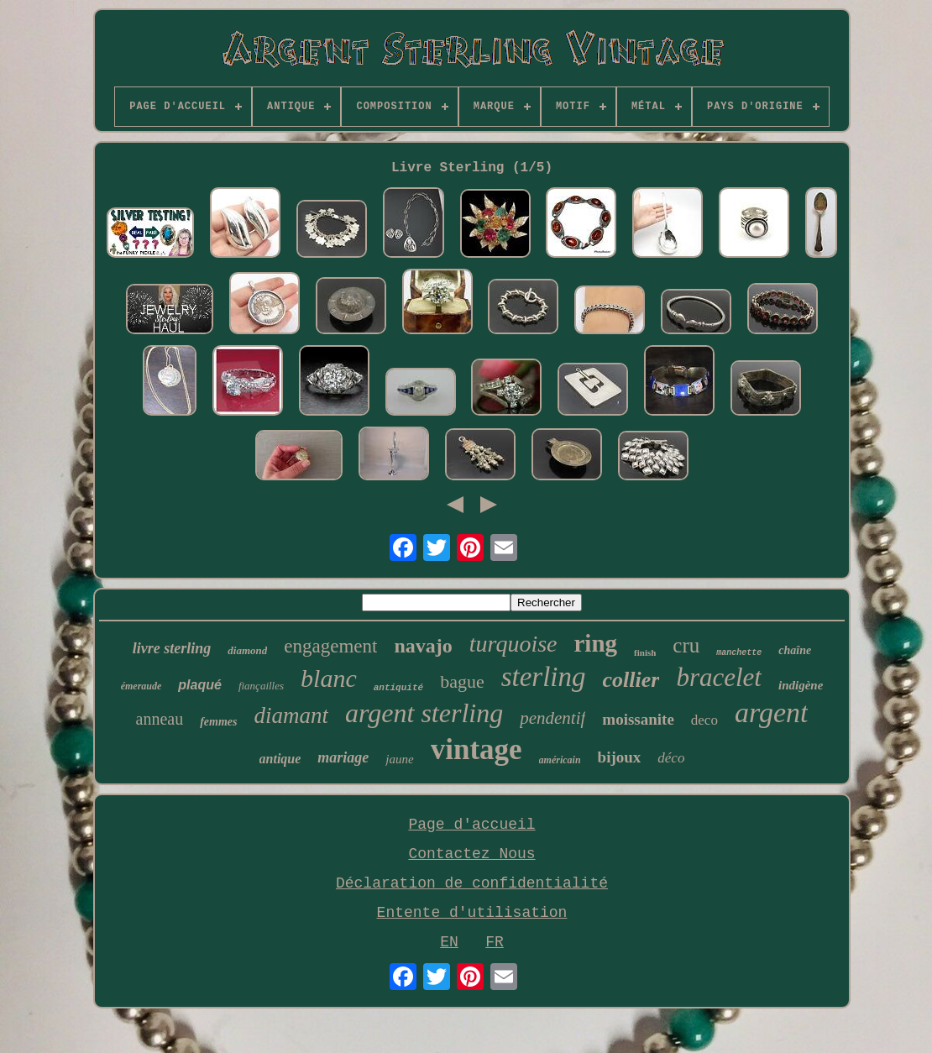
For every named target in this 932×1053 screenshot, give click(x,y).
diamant (291, 715)
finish (645, 652)
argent (772, 712)
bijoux (619, 757)
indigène (800, 685)
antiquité (398, 688)
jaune (399, 759)
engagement (330, 646)
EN (449, 942)
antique (280, 759)
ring (596, 643)
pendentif (552, 718)
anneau (160, 719)
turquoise (513, 644)
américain (560, 760)
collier (631, 680)
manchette (739, 652)
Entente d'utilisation (472, 912)
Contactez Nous (471, 854)
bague (462, 681)
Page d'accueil (471, 824)
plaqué (200, 685)
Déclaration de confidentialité (472, 883)
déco (670, 758)
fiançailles (261, 685)
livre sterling (172, 648)
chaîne (794, 650)
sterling (543, 677)
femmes (218, 721)
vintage (476, 749)
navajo (423, 646)
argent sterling (424, 713)
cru (686, 645)
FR (494, 942)
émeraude (141, 686)
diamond (247, 650)
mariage (343, 757)
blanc (329, 678)
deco (704, 720)
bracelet (719, 677)
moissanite (638, 719)
